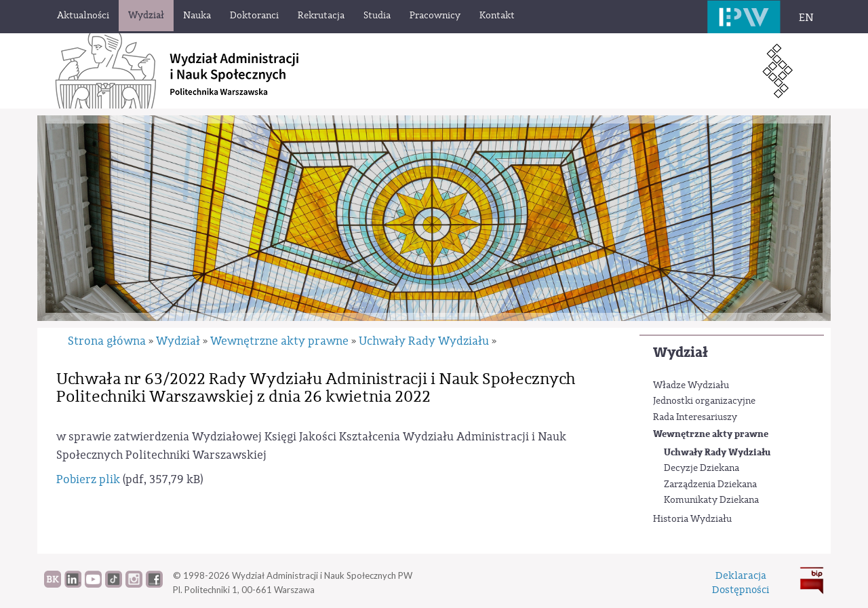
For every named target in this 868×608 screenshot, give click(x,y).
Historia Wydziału (692, 519)
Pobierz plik (88, 479)
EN (806, 17)
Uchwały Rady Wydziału (717, 452)
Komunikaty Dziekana (711, 500)
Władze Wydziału (691, 385)
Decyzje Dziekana (701, 468)
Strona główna (107, 341)
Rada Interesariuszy (695, 417)
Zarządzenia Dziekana (710, 484)
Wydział (680, 352)
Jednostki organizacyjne (704, 401)
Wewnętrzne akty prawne (710, 434)
